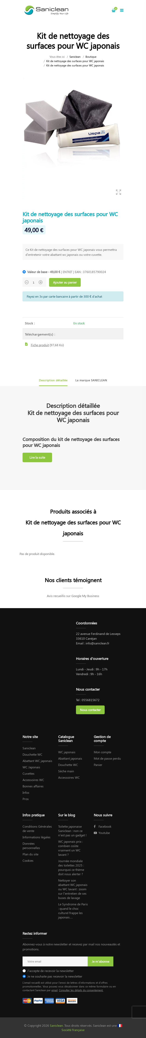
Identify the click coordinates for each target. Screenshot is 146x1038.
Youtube (102, 833)
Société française (73, 1030)
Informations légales (36, 837)
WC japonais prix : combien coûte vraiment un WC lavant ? (70, 848)
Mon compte (102, 752)
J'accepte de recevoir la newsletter (50, 971)
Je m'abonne (100, 961)
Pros (26, 799)
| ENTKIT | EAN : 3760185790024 (66, 272)
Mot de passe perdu (107, 758)
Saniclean (75, 56)
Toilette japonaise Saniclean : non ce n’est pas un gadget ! (72, 830)
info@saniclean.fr (97, 643)
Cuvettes (28, 773)
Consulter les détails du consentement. (81, 990)
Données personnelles (31, 845)
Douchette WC (32, 754)
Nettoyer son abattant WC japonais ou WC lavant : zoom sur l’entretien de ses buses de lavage (72, 889)
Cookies (28, 860)
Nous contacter (90, 710)
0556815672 (91, 700)
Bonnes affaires (33, 786)
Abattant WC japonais (37, 761)
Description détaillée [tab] (53, 380)
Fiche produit (40, 345)
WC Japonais (31, 767)
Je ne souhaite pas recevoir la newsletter (54, 976)
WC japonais (66, 752)
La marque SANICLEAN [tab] (91, 380)
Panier (98, 765)
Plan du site (30, 854)
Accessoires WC (33, 780)
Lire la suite (37, 457)
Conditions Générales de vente (37, 828)
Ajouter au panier (65, 282)
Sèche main (66, 771)
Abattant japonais (70, 758)
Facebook (102, 826)
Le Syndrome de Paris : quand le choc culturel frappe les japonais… (73, 910)
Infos (26, 792)
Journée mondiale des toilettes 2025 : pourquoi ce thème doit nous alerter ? (71, 867)
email (54, 990)
